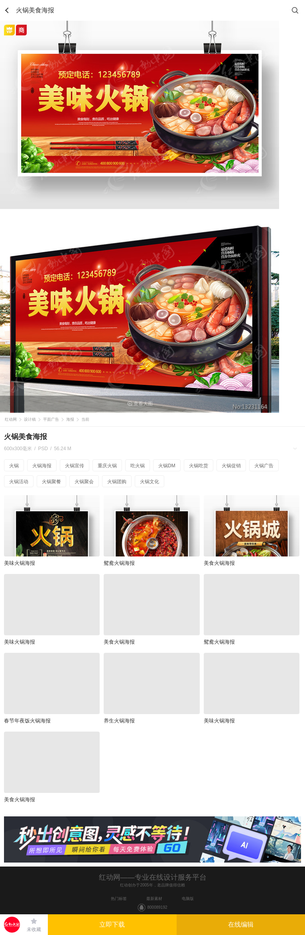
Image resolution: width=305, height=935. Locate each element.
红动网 (11, 419)
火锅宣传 (74, 465)
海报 (70, 419)
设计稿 (30, 419)
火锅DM (166, 465)
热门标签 (119, 898)
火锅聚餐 (51, 481)
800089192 (157, 907)
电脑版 (188, 898)
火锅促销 (231, 465)
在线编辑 (241, 924)
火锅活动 (18, 481)
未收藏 (34, 929)
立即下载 (112, 924)
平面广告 (51, 419)
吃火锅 (137, 465)
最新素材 (154, 898)
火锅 (14, 465)
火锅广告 (264, 465)
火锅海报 (41, 465)
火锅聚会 (84, 481)
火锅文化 (149, 481)
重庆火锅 (107, 465)
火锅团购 (116, 481)
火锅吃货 (198, 465)
